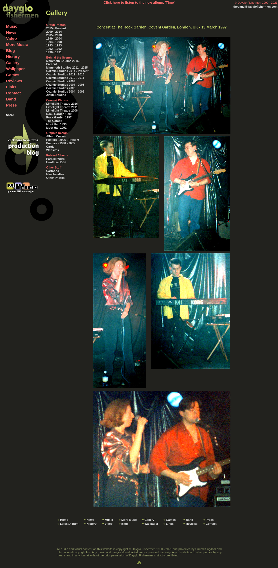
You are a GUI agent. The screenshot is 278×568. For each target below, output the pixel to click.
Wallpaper (15, 68)
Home (64, 519)
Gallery (13, 62)
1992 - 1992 (54, 48)
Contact (13, 93)
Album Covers (56, 136)
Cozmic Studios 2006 (60, 88)
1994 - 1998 (54, 42)
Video (11, 38)
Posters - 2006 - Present (62, 139)
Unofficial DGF (56, 162)
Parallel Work (55, 158)
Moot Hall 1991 (56, 127)
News (11, 32)
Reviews (14, 81)
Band (11, 99)
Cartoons (52, 170)
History (13, 56)
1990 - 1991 (54, 52)
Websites (52, 150)
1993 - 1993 (54, 45)
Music (11, 26)
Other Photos (55, 177)
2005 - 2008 (54, 35)
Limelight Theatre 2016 (62, 103)
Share (10, 115)
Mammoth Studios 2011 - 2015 (67, 67)
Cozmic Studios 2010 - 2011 (65, 77)
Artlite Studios (56, 95)
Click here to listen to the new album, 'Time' (139, 2)
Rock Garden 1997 (59, 117)
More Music (17, 44)
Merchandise (55, 174)
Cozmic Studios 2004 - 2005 (65, 91)
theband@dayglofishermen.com (255, 6)
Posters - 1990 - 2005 (60, 143)
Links (11, 87)
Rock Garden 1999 (59, 113)
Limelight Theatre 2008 (62, 110)
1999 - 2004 (54, 38)
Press (11, 105)
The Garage (54, 120)
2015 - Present (56, 28)
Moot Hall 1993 (56, 124)
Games (12, 75)
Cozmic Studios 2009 (60, 81)
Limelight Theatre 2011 (62, 107)
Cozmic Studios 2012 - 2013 (65, 74)
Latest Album (69, 523)
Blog (10, 50)
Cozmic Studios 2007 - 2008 (65, 84)
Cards (50, 146)
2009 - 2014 (54, 31)
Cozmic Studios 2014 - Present (67, 71)
